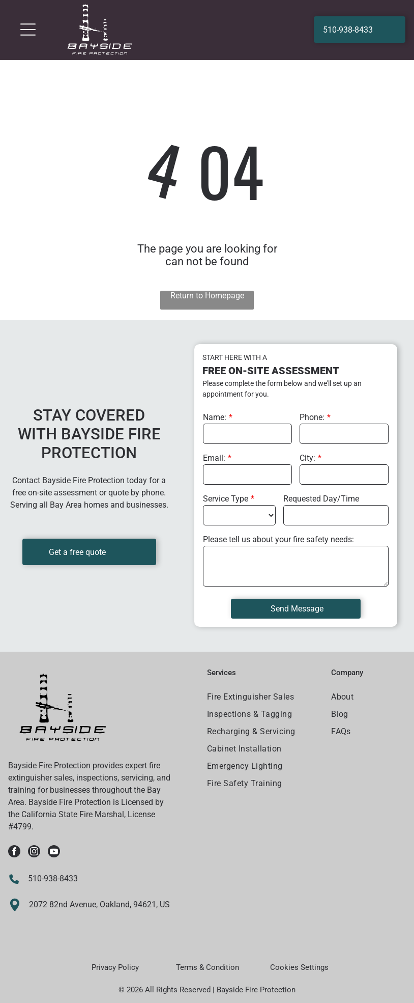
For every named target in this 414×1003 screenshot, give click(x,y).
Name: (214, 417)
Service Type (225, 499)
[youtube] (54, 852)
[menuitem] (263, 698)
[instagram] (34, 852)
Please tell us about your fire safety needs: (278, 539)
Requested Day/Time (321, 499)
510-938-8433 (53, 878)
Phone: (312, 417)
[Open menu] (28, 29)
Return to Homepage (207, 295)
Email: (214, 458)
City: (307, 458)
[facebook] (14, 852)
